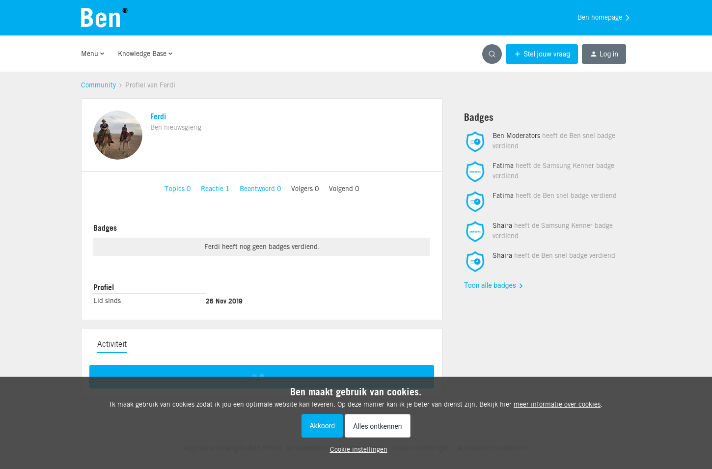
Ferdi (158, 116)
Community (98, 85)
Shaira (502, 225)
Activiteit (112, 344)
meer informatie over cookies (557, 404)
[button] (542, 54)
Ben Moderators (516, 135)
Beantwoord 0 (261, 189)
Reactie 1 (216, 189)
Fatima (503, 165)
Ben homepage (604, 17)
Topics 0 (178, 189)
